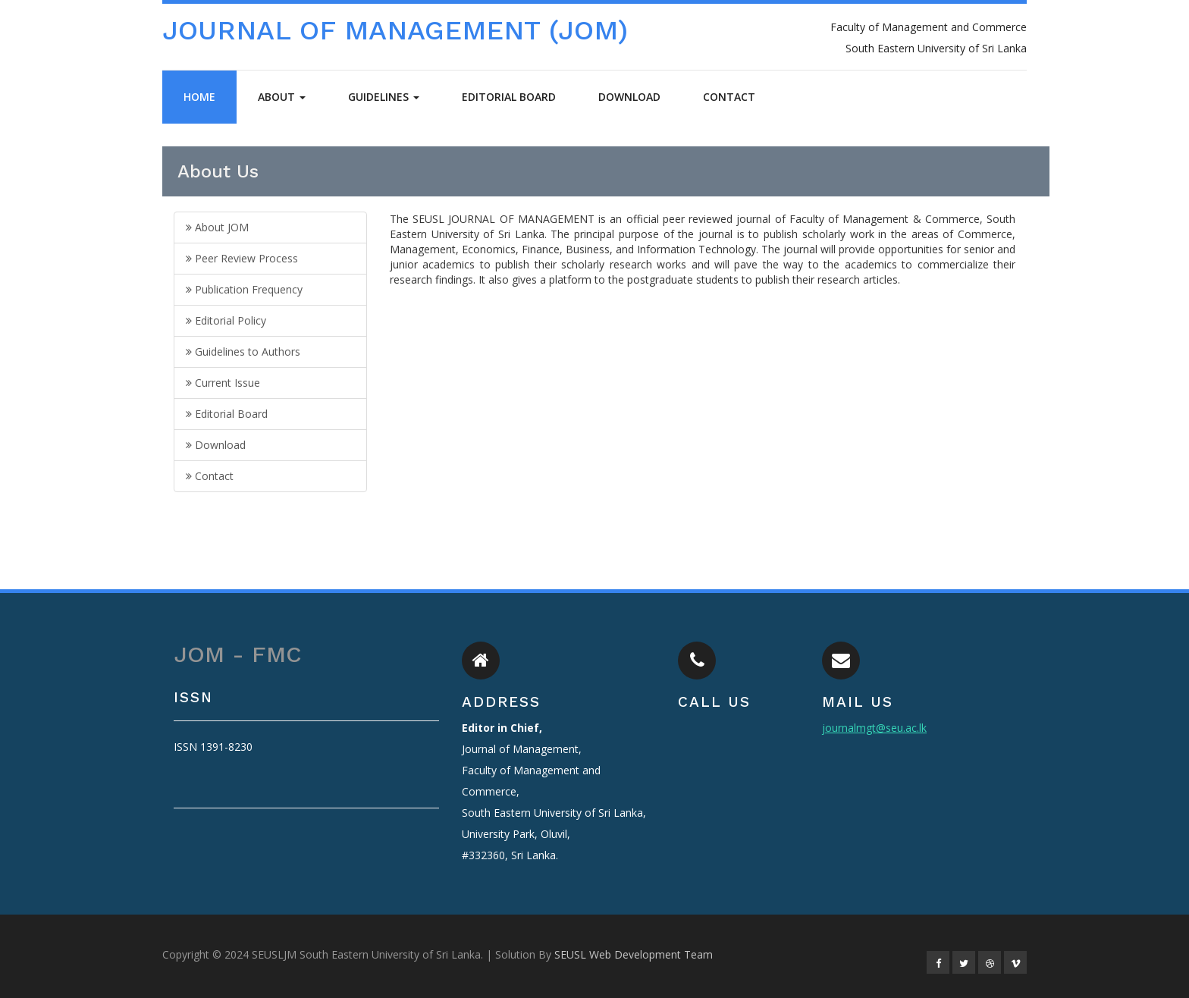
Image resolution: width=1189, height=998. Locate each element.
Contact (729, 96)
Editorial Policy (226, 320)
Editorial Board (509, 96)
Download (629, 96)
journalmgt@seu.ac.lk (874, 727)
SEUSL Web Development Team (633, 954)
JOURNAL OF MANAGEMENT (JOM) (395, 30)
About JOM (217, 227)
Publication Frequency (244, 289)
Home (199, 96)
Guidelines (383, 96)
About (282, 96)
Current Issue (223, 382)
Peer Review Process (242, 258)
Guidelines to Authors (243, 351)
